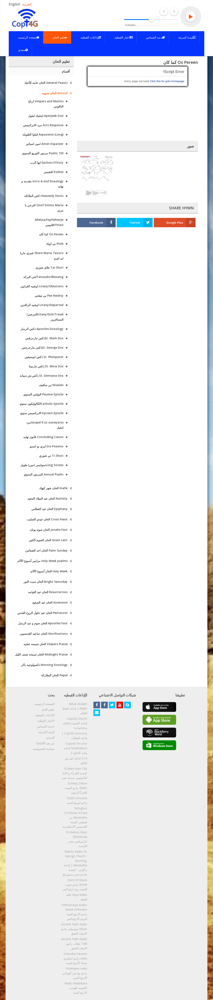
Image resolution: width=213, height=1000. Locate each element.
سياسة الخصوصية (43, 749)
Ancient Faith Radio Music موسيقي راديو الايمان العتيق (74, 928)
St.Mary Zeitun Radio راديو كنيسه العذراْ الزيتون (76, 787)
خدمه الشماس (45, 726)
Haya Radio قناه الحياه (76, 897)
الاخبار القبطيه (45, 721)
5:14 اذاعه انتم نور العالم (76, 760)
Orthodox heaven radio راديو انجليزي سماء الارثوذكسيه (75, 958)
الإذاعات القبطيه (44, 715)
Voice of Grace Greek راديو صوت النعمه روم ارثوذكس (74, 884)
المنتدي (50, 738)
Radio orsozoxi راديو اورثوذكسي (77, 800)
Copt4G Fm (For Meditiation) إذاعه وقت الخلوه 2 (75, 748)
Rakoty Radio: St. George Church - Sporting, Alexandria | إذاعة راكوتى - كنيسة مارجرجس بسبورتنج (75, 862)
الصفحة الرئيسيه (44, 704)
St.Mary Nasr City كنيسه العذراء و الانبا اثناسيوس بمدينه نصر (74, 773)
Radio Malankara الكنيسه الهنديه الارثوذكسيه (75, 987)
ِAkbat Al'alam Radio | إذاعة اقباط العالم (74, 708)
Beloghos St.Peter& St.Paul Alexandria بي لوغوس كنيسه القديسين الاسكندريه (74, 817)
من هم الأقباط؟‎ (45, 743)
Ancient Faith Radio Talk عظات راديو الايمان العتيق (74, 943)
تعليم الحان (47, 709)
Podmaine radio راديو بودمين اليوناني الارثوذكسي (74, 973)
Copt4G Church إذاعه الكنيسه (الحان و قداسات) (75, 723)
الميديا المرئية (46, 732)
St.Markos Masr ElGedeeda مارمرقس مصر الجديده (76, 839)
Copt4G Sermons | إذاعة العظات (74, 735)
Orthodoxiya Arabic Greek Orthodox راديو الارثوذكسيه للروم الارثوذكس (74, 912)
